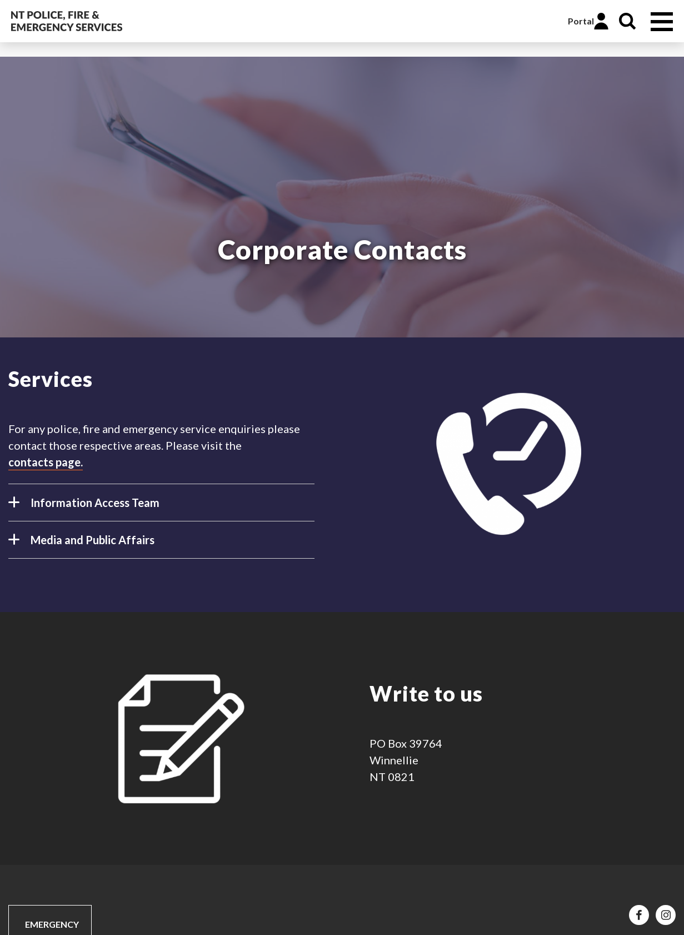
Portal (581, 21)
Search (627, 21)
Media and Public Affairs (81, 544)
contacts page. (45, 462)
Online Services (547, 21)
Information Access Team (83, 507)
